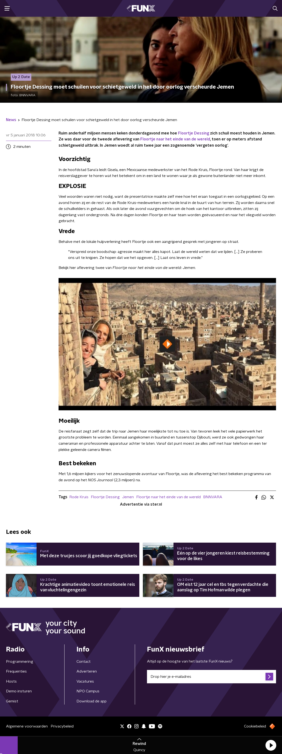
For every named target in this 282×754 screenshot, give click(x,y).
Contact (83, 661)
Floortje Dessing (193, 133)
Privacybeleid (62, 726)
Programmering (19, 661)
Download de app (91, 701)
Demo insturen (19, 691)
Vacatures (85, 681)
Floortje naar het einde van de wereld (175, 139)
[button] (270, 745)
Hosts (11, 681)
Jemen (128, 497)
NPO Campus (87, 691)
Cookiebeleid (255, 726)
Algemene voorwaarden (27, 726)
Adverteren (86, 671)
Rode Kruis (78, 497)
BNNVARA (212, 497)
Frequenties (16, 671)
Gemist (12, 701)
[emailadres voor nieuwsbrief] (211, 676)
